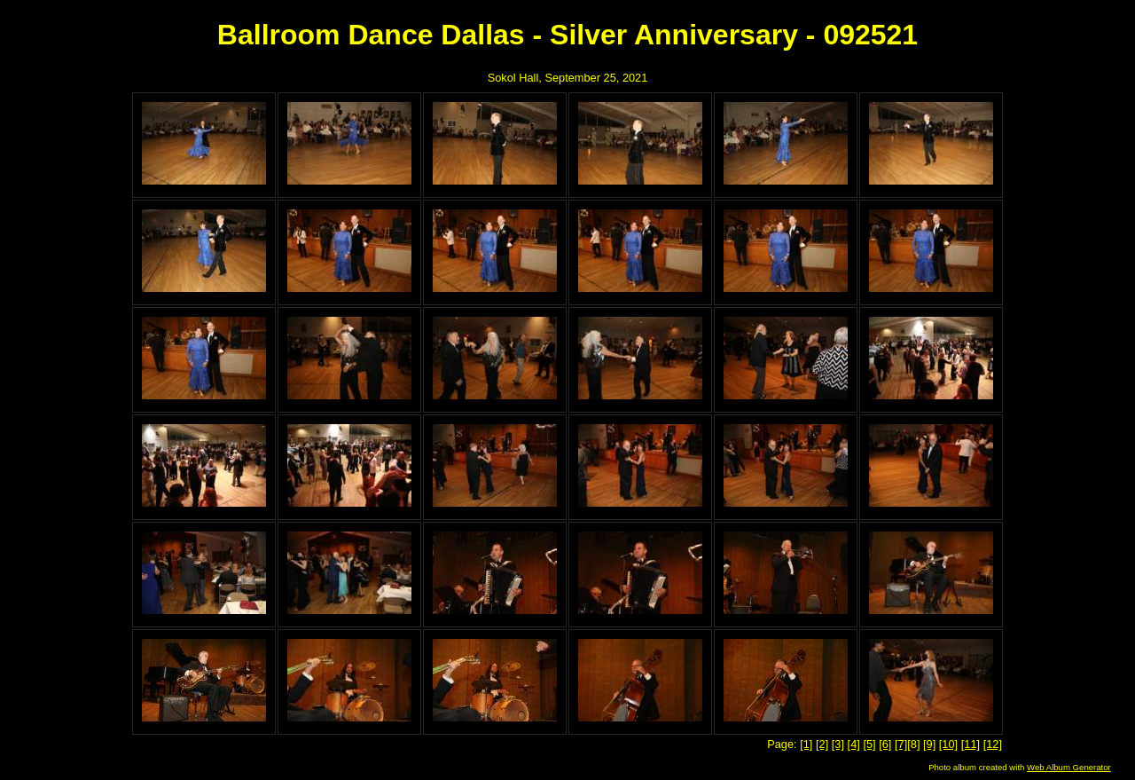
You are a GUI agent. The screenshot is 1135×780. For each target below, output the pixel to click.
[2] (822, 744)
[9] (929, 744)
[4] (854, 744)
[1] (806, 744)
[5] (869, 744)
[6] (885, 744)
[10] (948, 744)
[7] (901, 744)
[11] (970, 744)
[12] (992, 744)
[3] (838, 744)
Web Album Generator (1069, 767)
